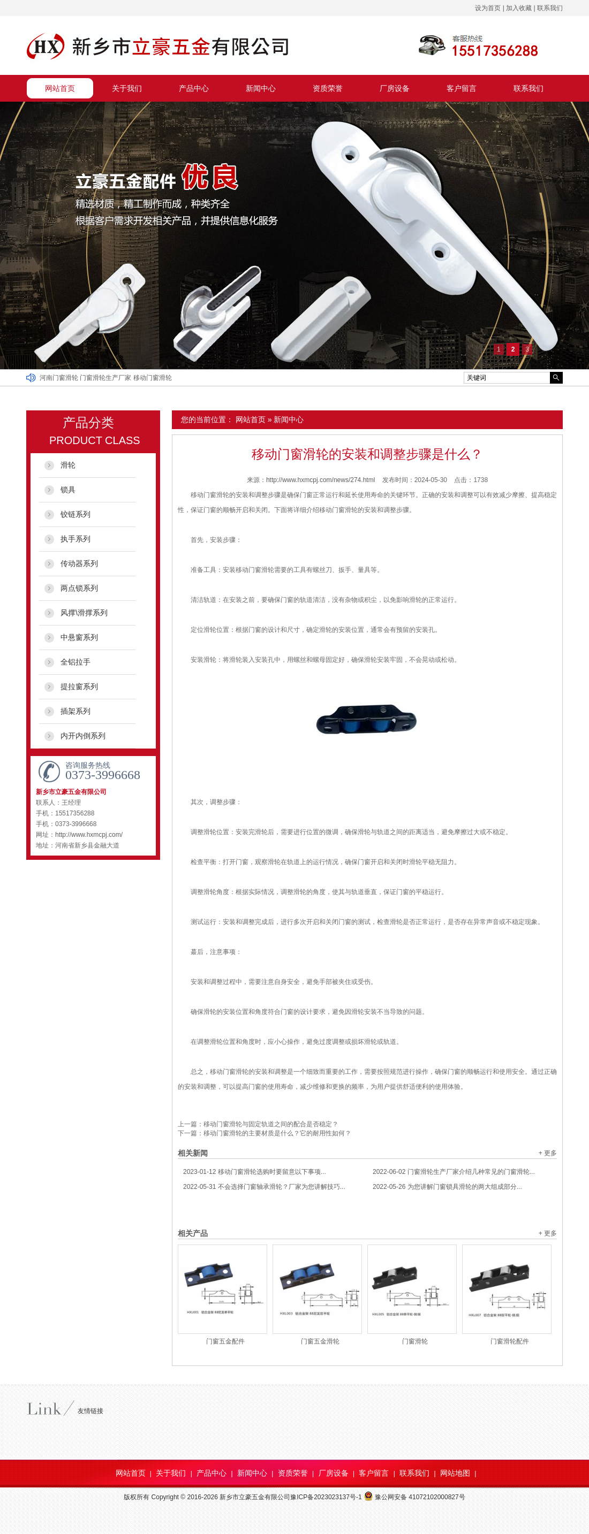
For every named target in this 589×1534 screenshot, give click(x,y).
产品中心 (194, 88)
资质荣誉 (328, 88)
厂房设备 (395, 88)
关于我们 (127, 88)
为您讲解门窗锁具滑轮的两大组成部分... (447, 1186)
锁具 (68, 489)
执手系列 (75, 539)
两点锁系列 (79, 588)
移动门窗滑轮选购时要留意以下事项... (254, 1172)
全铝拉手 (75, 662)
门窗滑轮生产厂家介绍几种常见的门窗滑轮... (454, 1172)
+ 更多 (548, 1153)
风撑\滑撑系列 (84, 612)
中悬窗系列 (79, 637)
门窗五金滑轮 (320, 1341)
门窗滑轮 (415, 1341)
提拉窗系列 (79, 686)
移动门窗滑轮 (152, 377)
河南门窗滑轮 (60, 377)
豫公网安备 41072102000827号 (414, 1497)
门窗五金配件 (225, 1341)
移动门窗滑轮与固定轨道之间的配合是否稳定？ (270, 1124)
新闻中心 (261, 88)
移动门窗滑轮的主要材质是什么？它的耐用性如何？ (277, 1133)
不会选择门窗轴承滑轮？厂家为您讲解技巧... (264, 1186)
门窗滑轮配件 (509, 1341)
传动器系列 (79, 563)
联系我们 (550, 8)
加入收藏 (519, 8)
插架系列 (75, 711)
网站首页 (60, 88)
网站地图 (455, 1473)
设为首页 (488, 8)
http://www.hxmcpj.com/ (89, 834)
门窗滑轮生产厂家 (106, 377)
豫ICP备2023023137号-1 (325, 1497)
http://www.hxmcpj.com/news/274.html (320, 480)
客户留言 (462, 88)
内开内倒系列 (83, 735)
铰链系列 (75, 514)
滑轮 (68, 465)
